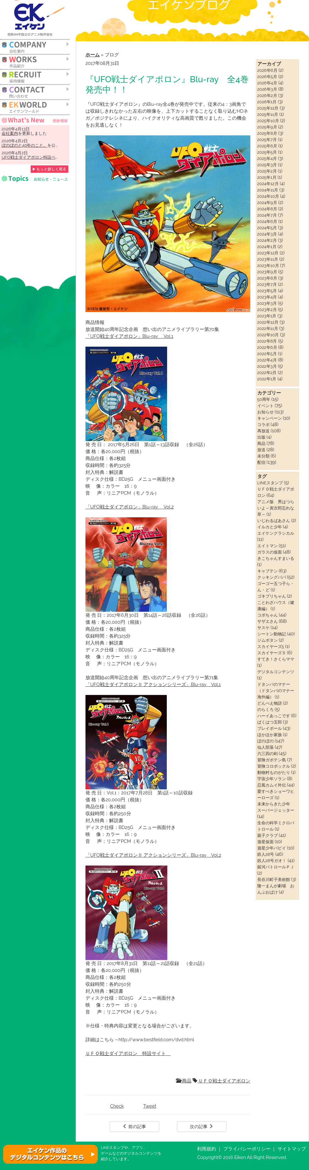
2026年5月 (267, 76)
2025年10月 (268, 120)
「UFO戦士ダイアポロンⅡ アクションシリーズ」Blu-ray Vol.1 (153, 684)
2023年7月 (267, 284)
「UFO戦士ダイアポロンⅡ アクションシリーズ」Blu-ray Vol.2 (153, 855)
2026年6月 (267, 70)
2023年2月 (267, 309)
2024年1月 (267, 246)
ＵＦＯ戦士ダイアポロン (222, 1080)
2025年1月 (267, 177)
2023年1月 (267, 315)
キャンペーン (269, 418)
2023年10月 (268, 265)
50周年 (263, 399)
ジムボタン (267, 640)
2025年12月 (268, 108)
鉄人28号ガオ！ (272, 860)
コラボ (263, 424)
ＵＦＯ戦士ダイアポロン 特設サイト (128, 1053)
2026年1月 (267, 101)
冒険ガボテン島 (271, 759)
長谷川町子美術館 (273, 879)
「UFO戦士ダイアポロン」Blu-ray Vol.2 (129, 506)
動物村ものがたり (273, 772)
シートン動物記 (271, 633)
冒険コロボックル (273, 766)
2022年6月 (267, 347)
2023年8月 (267, 278)
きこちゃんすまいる (275, 558)
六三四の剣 (267, 753)
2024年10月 (268, 196)
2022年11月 (267, 328)
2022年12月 (268, 322)
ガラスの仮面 (269, 551)
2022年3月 (267, 366)
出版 (261, 437)
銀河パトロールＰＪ (275, 866)
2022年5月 (267, 353)
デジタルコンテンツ (275, 671)
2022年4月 (267, 359)
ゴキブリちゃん (271, 596)
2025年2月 (267, 170)
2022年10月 (268, 334)
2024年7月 (267, 215)
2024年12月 (268, 183)
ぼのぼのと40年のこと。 (24, 145)
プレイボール (269, 728)
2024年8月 (267, 208)
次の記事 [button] (201, 1126)
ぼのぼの (265, 740)
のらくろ (265, 709)
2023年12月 (268, 252)
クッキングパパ (271, 577)
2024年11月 (267, 189)
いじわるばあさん (273, 520)
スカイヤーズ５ (271, 652)
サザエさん (267, 621)
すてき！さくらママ (275, 659)
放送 (261, 449)
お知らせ (265, 411)
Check (117, 1106)
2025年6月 (267, 145)
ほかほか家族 (269, 734)
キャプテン (267, 570)
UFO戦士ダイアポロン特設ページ (33, 157)
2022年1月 (267, 378)
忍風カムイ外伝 (271, 784)
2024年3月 (267, 233)
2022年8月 (267, 341)
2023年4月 (267, 296)
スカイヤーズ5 (270, 646)
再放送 (263, 430)
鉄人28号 (265, 854)
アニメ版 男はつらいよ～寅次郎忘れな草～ (275, 508)
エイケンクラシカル (275, 533)
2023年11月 (267, 259)
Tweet (149, 1106)
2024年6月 (267, 221)
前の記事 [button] (134, 1126)
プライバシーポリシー (247, 1148)
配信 (261, 462)
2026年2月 (267, 95)
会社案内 (10, 133)
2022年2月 (267, 372)
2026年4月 (267, 82)
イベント (265, 405)
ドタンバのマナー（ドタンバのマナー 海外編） (277, 690)
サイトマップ (291, 1148)
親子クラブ (267, 835)
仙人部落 (265, 747)
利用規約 (206, 1148)
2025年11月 (267, 114)
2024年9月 (267, 202)
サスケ (263, 627)
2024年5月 (267, 227)
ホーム (92, 54)
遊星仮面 (265, 841)
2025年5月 (267, 152)
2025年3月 (267, 164)
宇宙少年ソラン (271, 778)
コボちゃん (267, 614)
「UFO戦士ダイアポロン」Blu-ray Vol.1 (129, 336)
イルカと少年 (269, 526)
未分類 (263, 455)
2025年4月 (267, 158)
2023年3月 (267, 303)
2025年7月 (267, 139)
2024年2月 (267, 240)
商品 (183, 1080)
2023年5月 (267, 290)
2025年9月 (267, 126)
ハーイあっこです (273, 715)
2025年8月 (267, 133)
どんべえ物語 (269, 703)
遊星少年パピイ (271, 847)
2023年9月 (267, 271)
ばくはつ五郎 (269, 721)
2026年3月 (267, 89)
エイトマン (267, 545)
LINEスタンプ (270, 482)
